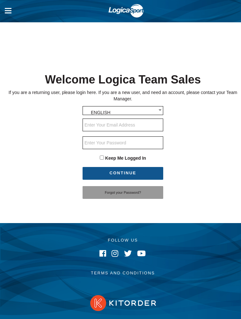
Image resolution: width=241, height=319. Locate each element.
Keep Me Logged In (125, 158)
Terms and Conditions (123, 273)
